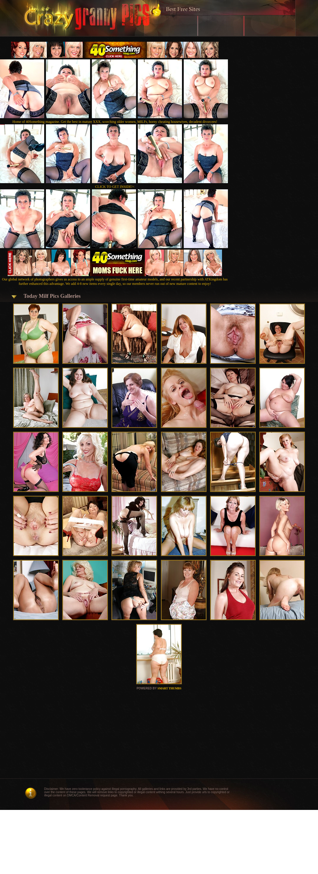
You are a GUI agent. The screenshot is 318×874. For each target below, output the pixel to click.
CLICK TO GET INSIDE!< (115, 187)
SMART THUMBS (169, 688)
